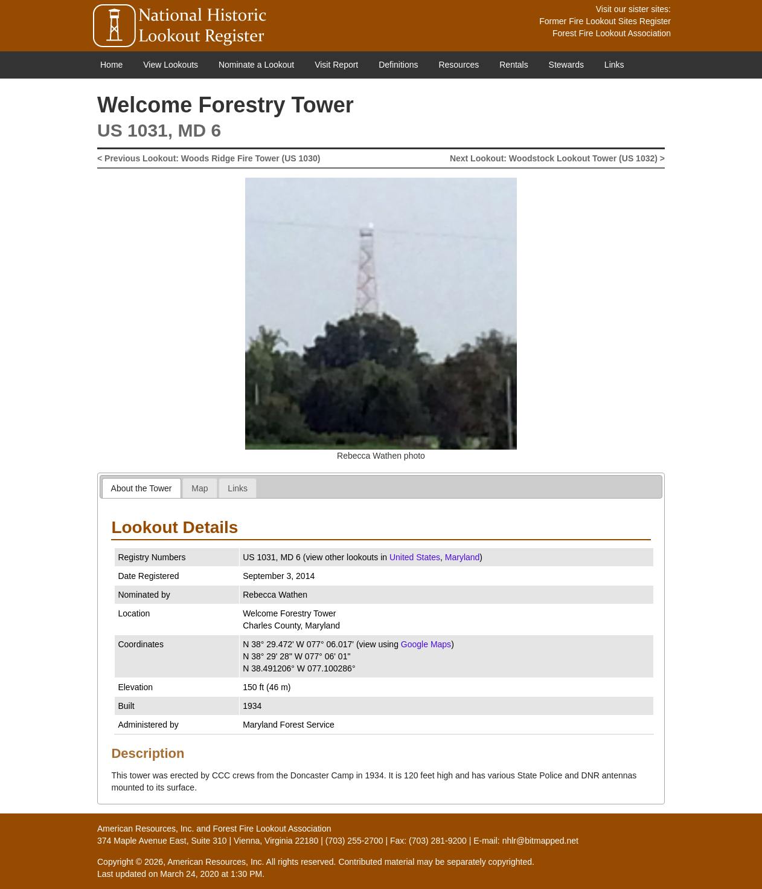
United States (414, 557)
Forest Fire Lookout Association (611, 33)
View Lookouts (170, 65)
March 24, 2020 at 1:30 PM (211, 874)
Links (614, 65)
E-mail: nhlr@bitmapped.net (525, 840)
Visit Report (336, 65)
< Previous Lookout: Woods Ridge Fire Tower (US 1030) (208, 158)
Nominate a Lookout (256, 65)
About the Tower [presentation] (141, 488)
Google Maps (426, 644)
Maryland (462, 557)
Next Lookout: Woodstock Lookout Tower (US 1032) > (557, 158)
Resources (458, 65)
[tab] (141, 488)
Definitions (398, 65)
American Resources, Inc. (145, 828)
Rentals (513, 65)
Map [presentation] (199, 488)
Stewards (566, 65)
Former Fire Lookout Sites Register (605, 21)
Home (111, 65)
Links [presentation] (238, 488)
